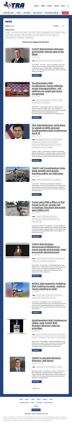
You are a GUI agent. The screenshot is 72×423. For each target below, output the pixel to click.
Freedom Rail (50, 295)
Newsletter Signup (51, 13)
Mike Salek (53, 297)
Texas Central (14, 32)
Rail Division (52, 367)
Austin (7, 35)
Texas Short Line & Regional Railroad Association (43, 144)
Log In (36, 406)
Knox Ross (58, 144)
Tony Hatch (49, 147)
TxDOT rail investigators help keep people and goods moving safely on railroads (48, 171)
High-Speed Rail (46, 32)
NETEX (44, 295)
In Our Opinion (23, 32)
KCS (46, 35)
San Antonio (17, 35)
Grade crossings (61, 334)
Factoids (27, 13)
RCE (58, 219)
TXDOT (38, 32)
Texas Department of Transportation (15, 37)
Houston (58, 32)
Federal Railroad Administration (50, 216)
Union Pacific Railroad (38, 35)
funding (60, 100)
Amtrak (7, 32)
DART (53, 32)
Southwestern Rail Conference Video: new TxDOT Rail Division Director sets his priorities (49, 324)
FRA (50, 35)
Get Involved (37, 13)
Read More (37, 75)
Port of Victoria (51, 258)
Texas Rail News (40, 367)
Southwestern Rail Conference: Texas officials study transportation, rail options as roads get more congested (47, 88)
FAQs (18, 13)
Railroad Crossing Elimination (49, 219)
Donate (65, 13)
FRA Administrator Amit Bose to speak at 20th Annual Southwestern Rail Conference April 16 (49, 129)
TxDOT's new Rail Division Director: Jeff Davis (46, 359)
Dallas (63, 32)
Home (21, 399)
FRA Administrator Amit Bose (38, 147)
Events (56, 6)
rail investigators (56, 179)
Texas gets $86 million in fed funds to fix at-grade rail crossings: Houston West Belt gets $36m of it (48, 206)
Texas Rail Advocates (57, 139)
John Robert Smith (43, 142)
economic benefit (60, 258)
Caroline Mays (46, 102)
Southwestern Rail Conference (43, 100)
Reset (12, 26)
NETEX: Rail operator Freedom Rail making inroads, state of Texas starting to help (49, 286)
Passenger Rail (42, 337)
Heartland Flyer (29, 37)
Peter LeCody (46, 297)
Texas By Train (8, 13)
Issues (49, 6)
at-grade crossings (36, 221)
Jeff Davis (38, 60)
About (36, 6)
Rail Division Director (47, 60)
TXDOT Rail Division (58, 60)
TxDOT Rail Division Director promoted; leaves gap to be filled (48, 51)
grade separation (62, 337)
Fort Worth (28, 35)
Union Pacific (32, 32)
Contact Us (36, 410)
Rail (11, 35)
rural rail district (58, 295)
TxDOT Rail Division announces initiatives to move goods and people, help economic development (49, 248)
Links (63, 6)
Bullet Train (55, 35)
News (43, 6)
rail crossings (42, 261)
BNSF (23, 35)
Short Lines (34, 261)
